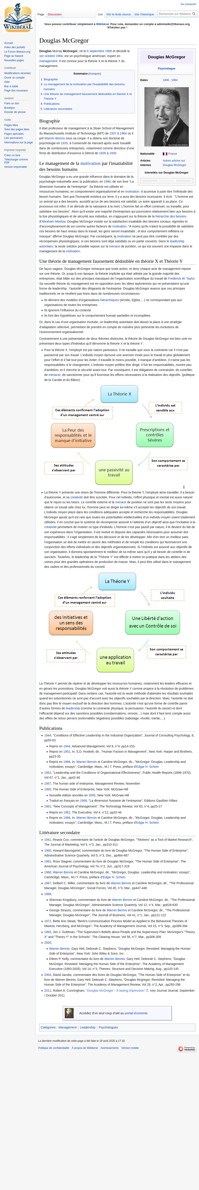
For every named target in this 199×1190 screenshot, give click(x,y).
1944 (47, 735)
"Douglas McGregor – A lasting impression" (115, 990)
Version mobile (130, 1048)
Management (68, 1027)
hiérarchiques (109, 300)
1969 (83, 800)
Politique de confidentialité (53, 1048)
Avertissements (109, 1048)
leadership (73, 708)
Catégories (48, 1027)
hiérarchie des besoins (170, 216)
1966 (66, 762)
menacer (55, 375)
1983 (47, 932)
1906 (166, 80)
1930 (112, 153)
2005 (92, 795)
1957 (47, 783)
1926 (102, 153)
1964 (174, 80)
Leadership (87, 1027)
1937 (112, 133)
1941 (47, 839)
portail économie (136, 1013)
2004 (47, 975)
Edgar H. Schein (147, 766)
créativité (76, 497)
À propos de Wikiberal (85, 1048)
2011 (47, 990)
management (48, 61)
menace (114, 246)
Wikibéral (102, 24)
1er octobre (47, 56)
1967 (47, 883)
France (172, 153)
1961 (47, 806)
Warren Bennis (54, 138)
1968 (47, 894)
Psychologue (166, 68)
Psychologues (108, 1027)
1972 (47, 921)
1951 (66, 751)
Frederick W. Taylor (181, 278)
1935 (64, 143)
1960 (107, 181)
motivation (90, 163)
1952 (47, 772)
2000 (47, 942)
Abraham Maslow (53, 221)
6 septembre (95, 51)
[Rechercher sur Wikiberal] (177, 14)
